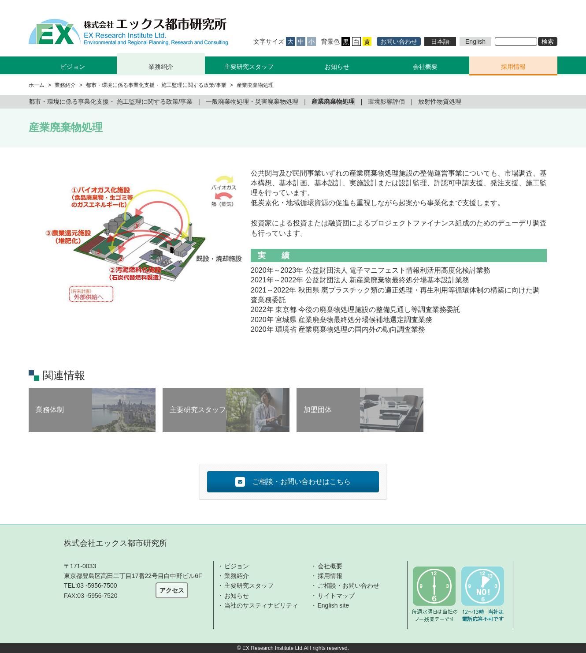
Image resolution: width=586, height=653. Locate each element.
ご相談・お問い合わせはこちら (293, 482)
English (475, 41)
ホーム (37, 85)
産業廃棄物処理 (333, 101)
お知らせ (337, 66)
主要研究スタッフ (249, 66)
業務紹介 (236, 575)
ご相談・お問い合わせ (348, 585)
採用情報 (513, 66)
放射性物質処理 (439, 101)
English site (333, 605)
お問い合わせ (398, 41)
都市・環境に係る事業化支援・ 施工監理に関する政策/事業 (156, 85)
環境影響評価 (386, 101)
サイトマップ (336, 595)
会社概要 (425, 66)
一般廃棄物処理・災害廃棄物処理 (252, 101)
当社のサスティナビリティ (261, 605)
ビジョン (236, 566)
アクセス (171, 590)
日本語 (440, 41)
